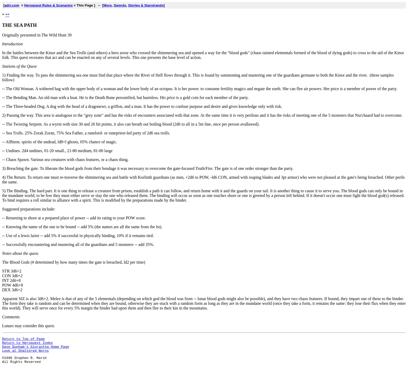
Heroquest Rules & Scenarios (48, 5)
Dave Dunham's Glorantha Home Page (35, 348)
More (107, 5)
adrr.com (11, 5)
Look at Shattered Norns (25, 353)
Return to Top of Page (23, 339)
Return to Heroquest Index (27, 344)
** (7, 15)
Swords (120, 5)
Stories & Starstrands (145, 5)
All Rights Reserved (21, 366)
